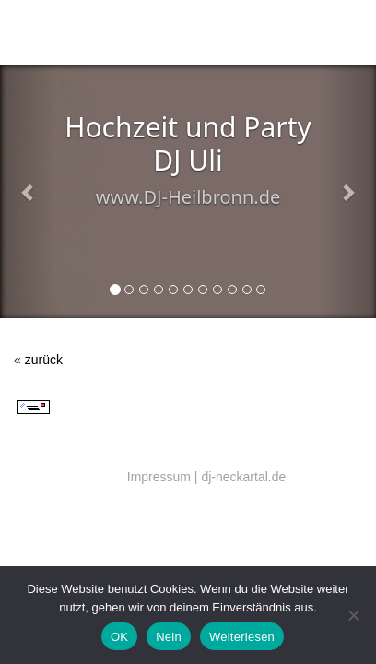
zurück (44, 359)
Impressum (159, 476)
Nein (169, 637)
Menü (340, 35)
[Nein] (353, 615)
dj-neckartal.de (243, 476)
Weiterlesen (242, 637)
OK (119, 637)
